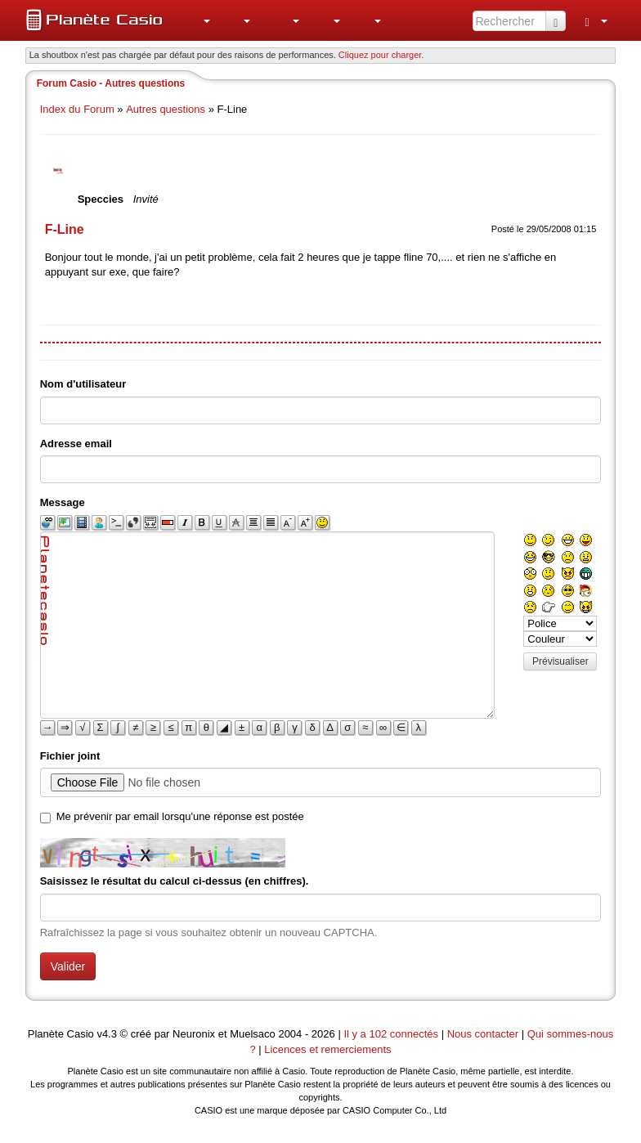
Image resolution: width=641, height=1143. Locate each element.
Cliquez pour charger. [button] (381, 55)
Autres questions (165, 109)
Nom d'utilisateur (83, 384)
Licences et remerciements (327, 1049)
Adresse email (76, 443)
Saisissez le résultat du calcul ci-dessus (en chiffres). (174, 881)
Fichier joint (70, 756)
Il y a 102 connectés (392, 1034)
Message (62, 502)
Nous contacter (482, 1034)
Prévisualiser (560, 661)
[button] (197, 20)
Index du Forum (77, 109)
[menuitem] (197, 20)
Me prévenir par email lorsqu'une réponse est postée (180, 816)
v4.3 (106, 1034)
